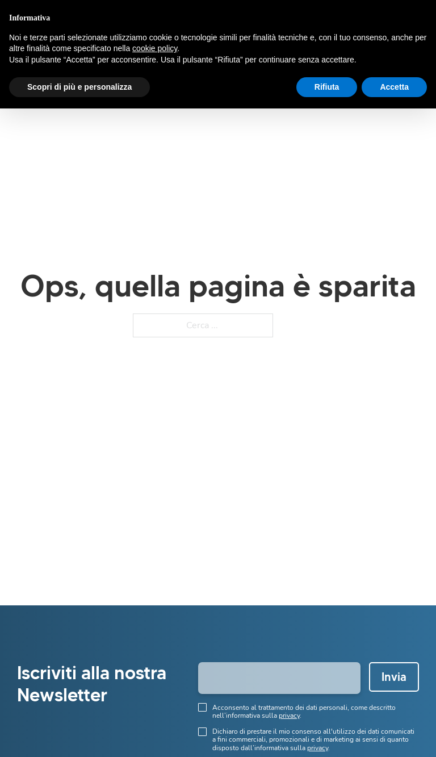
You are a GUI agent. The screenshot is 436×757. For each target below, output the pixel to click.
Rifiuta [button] (327, 86)
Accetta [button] (394, 86)
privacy (289, 715)
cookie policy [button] (154, 48)
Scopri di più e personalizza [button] (79, 86)
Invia (394, 677)
